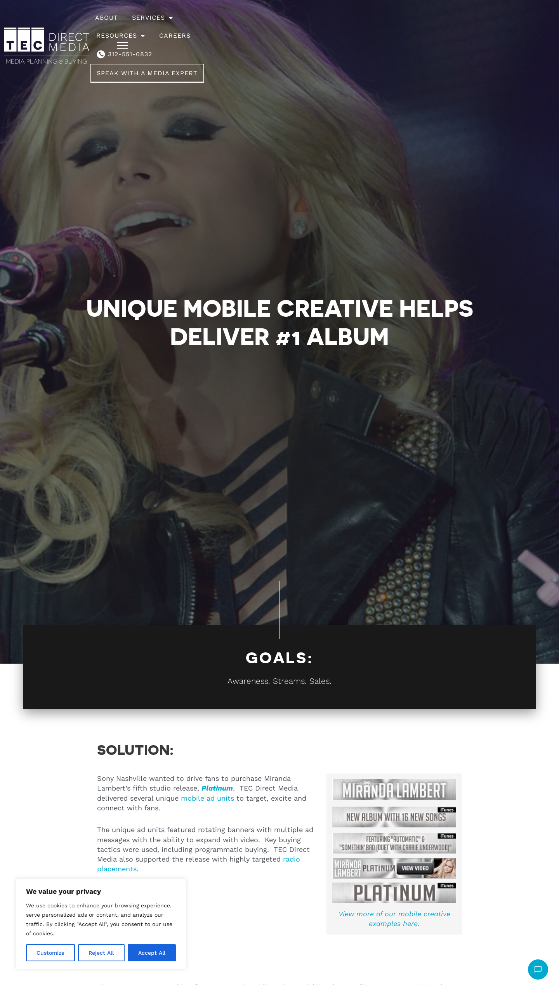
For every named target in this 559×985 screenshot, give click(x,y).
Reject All (101, 953)
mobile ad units (207, 798)
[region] (101, 924)
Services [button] (205, 27)
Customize (50, 953)
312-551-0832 (376, 26)
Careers (318, 26)
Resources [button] (264, 27)
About (159, 26)
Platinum (217, 788)
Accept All (151, 953)
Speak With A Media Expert (468, 26)
